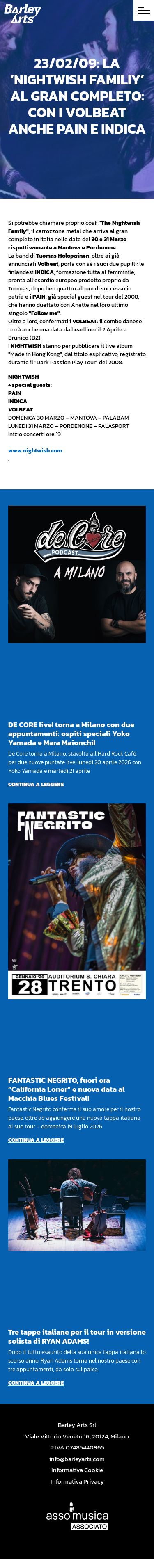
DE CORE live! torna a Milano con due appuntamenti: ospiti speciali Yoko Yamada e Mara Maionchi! (71, 733)
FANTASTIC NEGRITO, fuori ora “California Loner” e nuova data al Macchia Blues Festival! (66, 1089)
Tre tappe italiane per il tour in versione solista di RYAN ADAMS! (77, 1336)
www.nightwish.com (35, 450)
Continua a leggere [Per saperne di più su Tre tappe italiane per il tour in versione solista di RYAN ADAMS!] (36, 1383)
